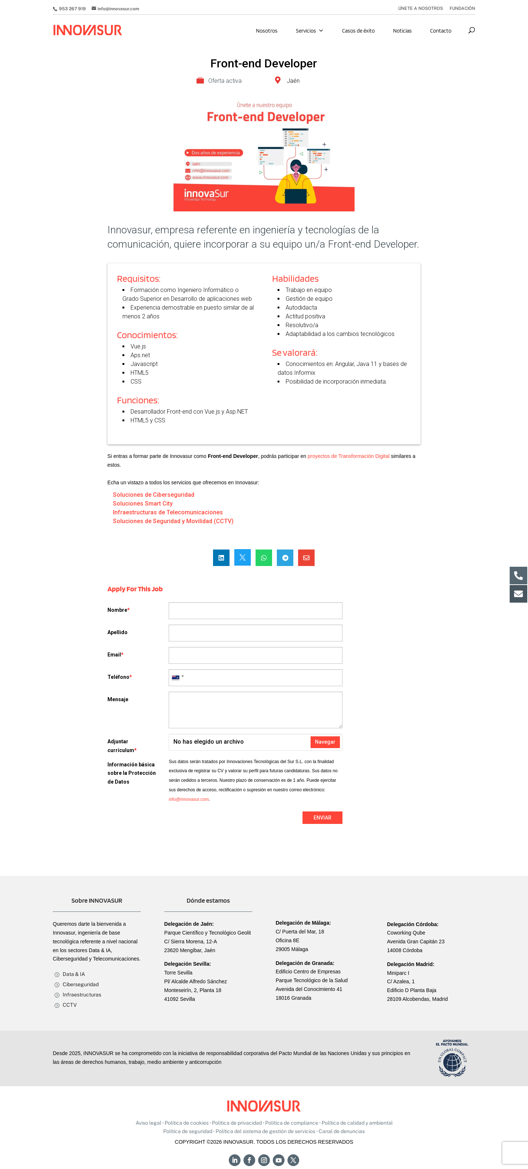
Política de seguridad (187, 1131)
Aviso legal (148, 1123)
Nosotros (267, 30)
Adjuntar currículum (122, 746)
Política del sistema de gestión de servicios (265, 1131)
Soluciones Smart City (143, 503)
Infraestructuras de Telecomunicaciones (168, 512)
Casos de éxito (358, 30)
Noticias (402, 30)
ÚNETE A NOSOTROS (420, 8)
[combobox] (177, 678)
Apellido (117, 632)
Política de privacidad (237, 1123)
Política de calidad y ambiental (357, 1123)
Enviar (322, 818)
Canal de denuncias (342, 1131)
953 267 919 (72, 8)
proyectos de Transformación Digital (348, 456)
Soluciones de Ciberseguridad (153, 494)
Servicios (310, 31)
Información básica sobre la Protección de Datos (131, 773)
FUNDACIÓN (462, 8)
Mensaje (117, 699)
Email (115, 655)
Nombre (118, 610)
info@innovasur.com (189, 799)
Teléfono (119, 677)
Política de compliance (291, 1123)
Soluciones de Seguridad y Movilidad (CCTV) (173, 521)
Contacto (440, 30)
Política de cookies (187, 1123)
